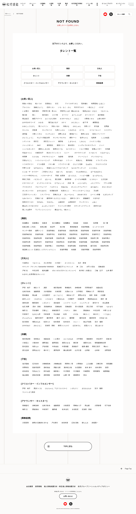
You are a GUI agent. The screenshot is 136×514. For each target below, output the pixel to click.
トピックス (23, 4)
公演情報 (51, 4)
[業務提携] (26, 418)
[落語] (24, 218)
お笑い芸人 (36, 68)
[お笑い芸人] (27, 99)
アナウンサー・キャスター (68, 83)
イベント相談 (89, 4)
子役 (99, 76)
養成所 (66, 4)
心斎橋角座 (42, 4)
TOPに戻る (68, 446)
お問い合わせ (68, 496)
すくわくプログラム (107, 4)
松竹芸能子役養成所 (77, 4)
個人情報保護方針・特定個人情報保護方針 (60, 486)
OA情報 (59, 4)
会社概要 (29, 486)
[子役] (24, 359)
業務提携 (99, 83)
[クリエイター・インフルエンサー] (37, 384)
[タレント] (26, 283)
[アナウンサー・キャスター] (34, 401)
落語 (68, 68)
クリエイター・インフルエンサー (36, 83)
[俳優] (24, 334)
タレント (36, 76)
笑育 (97, 4)
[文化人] (25, 258)
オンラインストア (120, 4)
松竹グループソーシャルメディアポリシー (94, 486)
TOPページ (8, 13)
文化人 (99, 68)
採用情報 (38, 486)
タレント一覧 (32, 4)
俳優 (68, 76)
